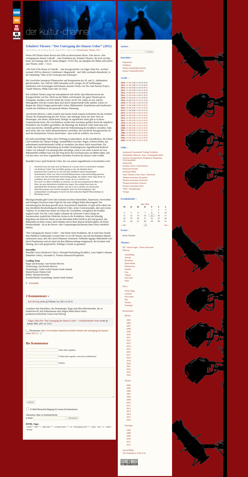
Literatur (128, 293)
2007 (123, 130)
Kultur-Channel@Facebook (134, 68)
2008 (123, 128)
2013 (123, 115)
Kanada (128, 269)
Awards (128, 257)
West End (129, 278)
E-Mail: (46, 418)
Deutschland (130, 263)
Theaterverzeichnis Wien (133, 186)
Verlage (126, 192)
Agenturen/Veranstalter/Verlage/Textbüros (140, 152)
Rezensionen (82, 50)
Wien (127, 281)
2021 (123, 95)
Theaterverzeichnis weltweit (134, 183)
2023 (123, 90)
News (125, 286)
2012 (123, 118)
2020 (123, 98)
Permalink (34, 283)
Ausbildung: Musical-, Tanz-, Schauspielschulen (143, 155)
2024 (123, 87)
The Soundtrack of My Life (134, 453)
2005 (123, 135)
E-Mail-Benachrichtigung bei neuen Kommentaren (54, 409)
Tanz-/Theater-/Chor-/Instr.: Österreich (139, 174)
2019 (123, 100)
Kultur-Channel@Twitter (133, 71)
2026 (123, 82)
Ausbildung (129, 254)
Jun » (166, 225)
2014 (123, 113)
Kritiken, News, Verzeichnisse (135, 166)
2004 (123, 138)
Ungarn (128, 275)
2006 (123, 133)
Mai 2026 (145, 204)
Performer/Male (129, 171)
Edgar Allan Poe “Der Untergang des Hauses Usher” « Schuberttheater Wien (63, 320)
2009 (123, 125)
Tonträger (129, 305)
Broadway (129, 260)
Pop (126, 299)
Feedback (127, 65)
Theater (92, 50)
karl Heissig (33, 301)
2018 (123, 103)
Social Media (128, 450)
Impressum (127, 62)
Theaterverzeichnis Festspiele (135, 177)
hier (49, 63)
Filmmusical (130, 266)
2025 (123, 85)
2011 (98, 50)
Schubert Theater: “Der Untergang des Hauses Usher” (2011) (69, 46)
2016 (123, 108)
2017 (123, 105)
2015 (123, 110)
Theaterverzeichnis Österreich (135, 180)
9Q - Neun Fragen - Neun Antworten (138, 247)
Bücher (128, 315)
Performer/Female (130, 169)
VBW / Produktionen (131, 189)
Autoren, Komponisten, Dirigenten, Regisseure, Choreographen (143, 159)
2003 (123, 140)
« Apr (123, 225)
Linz (126, 272)
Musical (126, 250)
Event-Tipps (130, 291)
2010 (123, 123)
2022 (123, 92)
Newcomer (129, 296)
